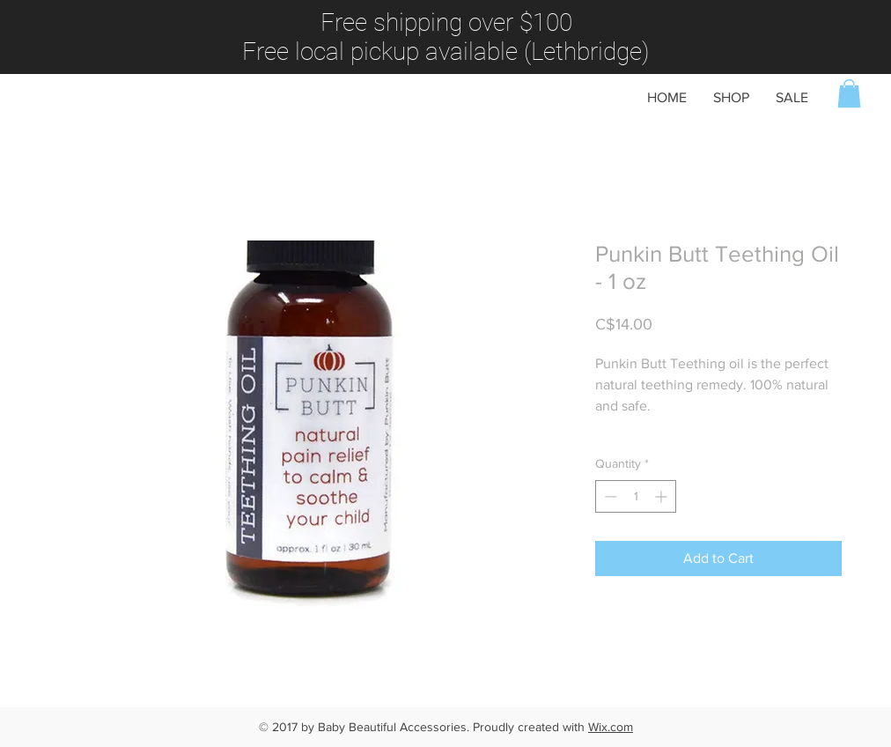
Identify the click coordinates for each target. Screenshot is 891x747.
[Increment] (663, 496)
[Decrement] (609, 496)
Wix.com (610, 727)
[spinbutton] (636, 496)
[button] (849, 93)
